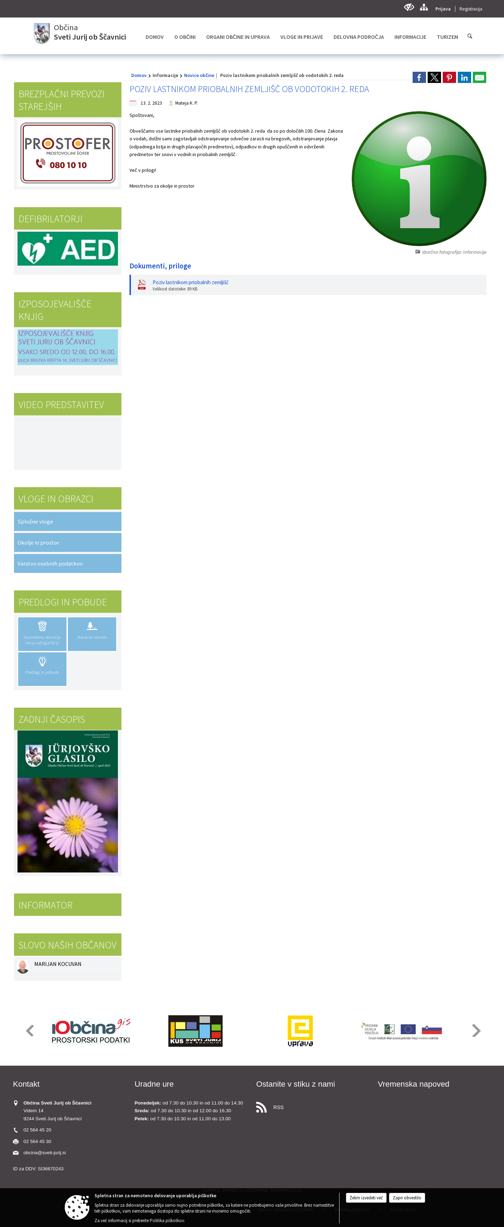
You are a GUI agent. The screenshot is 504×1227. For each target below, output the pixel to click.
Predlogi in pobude (63, 602)
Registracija (471, 9)
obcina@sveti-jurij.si (44, 1152)
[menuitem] (154, 36)
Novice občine (199, 75)
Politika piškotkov (167, 1221)
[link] (419, 77)
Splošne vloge (35, 521)
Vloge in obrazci (56, 498)
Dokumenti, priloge (160, 266)
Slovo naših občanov (68, 945)
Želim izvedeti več (366, 1198)
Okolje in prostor (38, 542)
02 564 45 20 (37, 1130)
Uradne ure (154, 1084)
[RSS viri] (313, 1105)
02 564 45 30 (37, 1141)
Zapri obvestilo (407, 1198)
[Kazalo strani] (424, 7)
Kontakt (26, 1084)
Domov (139, 75)
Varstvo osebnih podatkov (50, 563)
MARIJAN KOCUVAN (58, 963)
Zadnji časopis (52, 719)
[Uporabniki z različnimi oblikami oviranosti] (409, 7)
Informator (45, 905)
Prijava (443, 9)
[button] (29, 1030)
